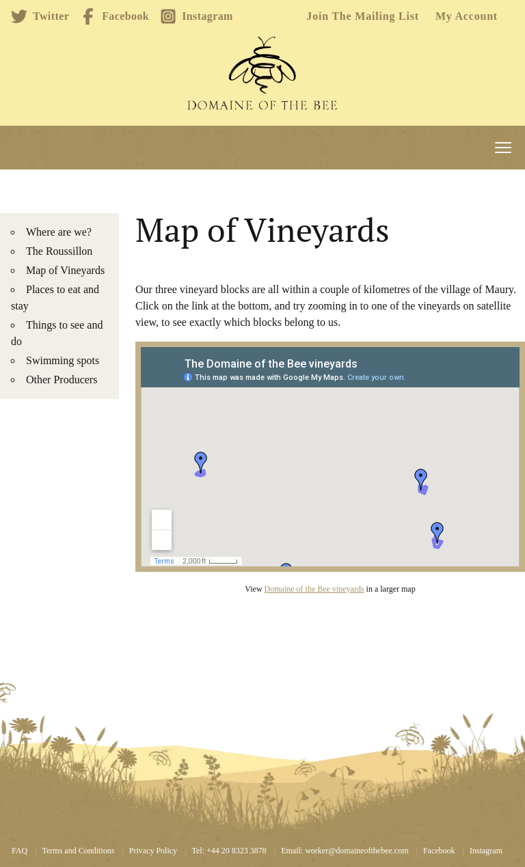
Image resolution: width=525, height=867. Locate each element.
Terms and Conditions (78, 850)
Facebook (114, 16)
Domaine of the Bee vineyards (314, 589)
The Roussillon (59, 251)
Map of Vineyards (65, 270)
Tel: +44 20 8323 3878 (229, 850)
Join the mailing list (362, 16)
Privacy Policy (153, 850)
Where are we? (59, 232)
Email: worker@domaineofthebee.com (344, 850)
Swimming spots (62, 360)
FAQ (19, 850)
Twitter (40, 16)
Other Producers (61, 379)
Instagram (196, 16)
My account (466, 16)
